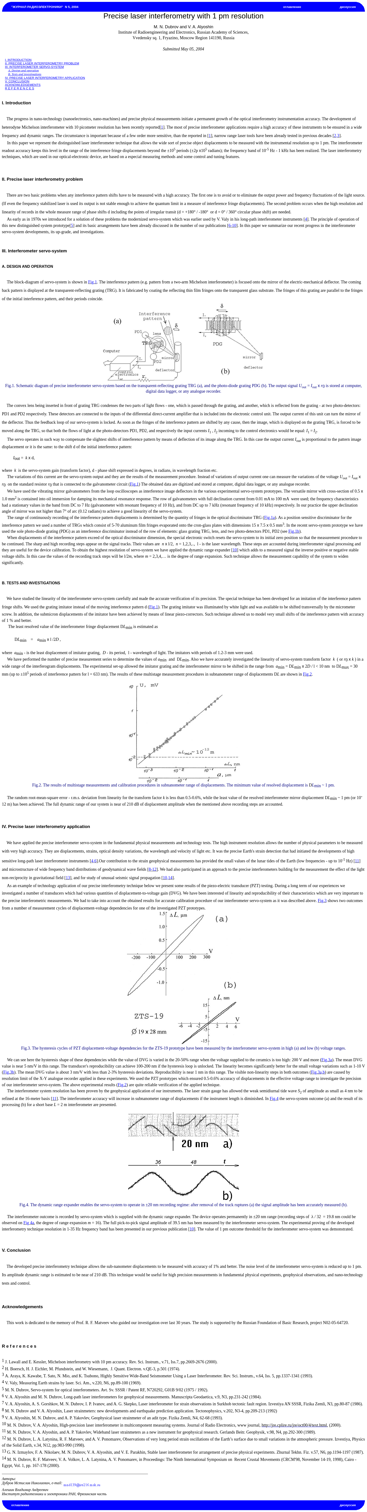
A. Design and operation (23, 70)
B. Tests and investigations (24, 74)
